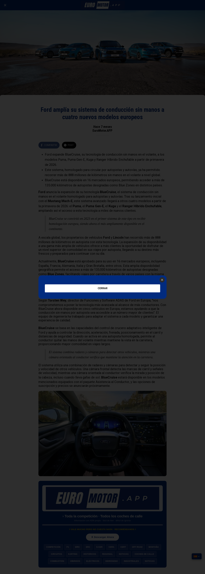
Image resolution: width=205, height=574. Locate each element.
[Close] (162, 279)
